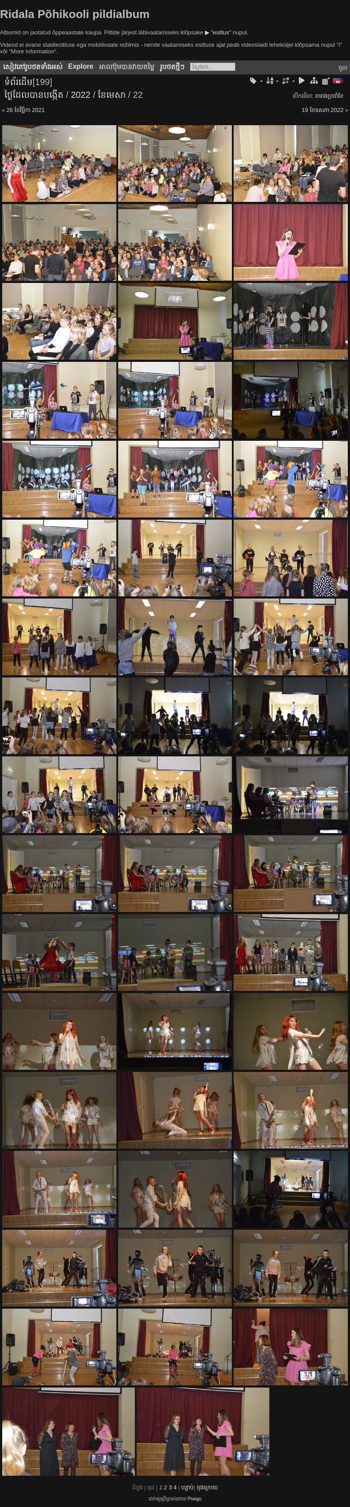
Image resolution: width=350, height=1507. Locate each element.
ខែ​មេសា (112, 95)
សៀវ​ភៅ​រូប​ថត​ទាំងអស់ (33, 67)
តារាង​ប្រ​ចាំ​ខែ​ (329, 96)
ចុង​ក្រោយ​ (207, 1487)
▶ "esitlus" (218, 32)
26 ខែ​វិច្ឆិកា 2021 (26, 110)
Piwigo (195, 1498)
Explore (80, 66)
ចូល (343, 67)
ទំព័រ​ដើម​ (18, 82)
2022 (81, 95)
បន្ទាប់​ (187, 1487)
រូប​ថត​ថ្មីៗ (172, 67)
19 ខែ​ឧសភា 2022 (323, 110)
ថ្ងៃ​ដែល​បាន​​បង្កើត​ (33, 95)
